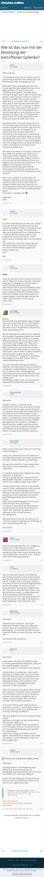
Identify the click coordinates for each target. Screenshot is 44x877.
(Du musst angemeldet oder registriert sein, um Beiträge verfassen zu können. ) (22, 816)
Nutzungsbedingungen (28, 860)
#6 (41, 531)
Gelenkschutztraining (23, 793)
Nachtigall (14, 311)
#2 (41, 260)
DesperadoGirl (15, 392)
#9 (41, 642)
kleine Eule (14, 611)
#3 (41, 304)
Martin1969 (14, 441)
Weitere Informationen (26, 874)
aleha (12, 65)
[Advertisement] (22, 28)
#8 (41, 604)
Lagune (13, 750)
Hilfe (17, 860)
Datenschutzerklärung (20, 865)
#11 (41, 809)
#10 (41, 743)
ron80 (12, 211)
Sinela (12, 538)
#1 (41, 203)
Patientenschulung (12, 795)
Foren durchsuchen (8, 12)
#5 (41, 434)
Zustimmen (15, 874)
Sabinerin (13, 649)
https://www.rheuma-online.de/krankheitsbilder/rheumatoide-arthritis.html (17, 803)
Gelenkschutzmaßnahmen (14, 792)
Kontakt (11, 860)
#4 (41, 385)
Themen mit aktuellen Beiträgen (28, 12)
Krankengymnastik (33, 792)
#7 (41, 560)
